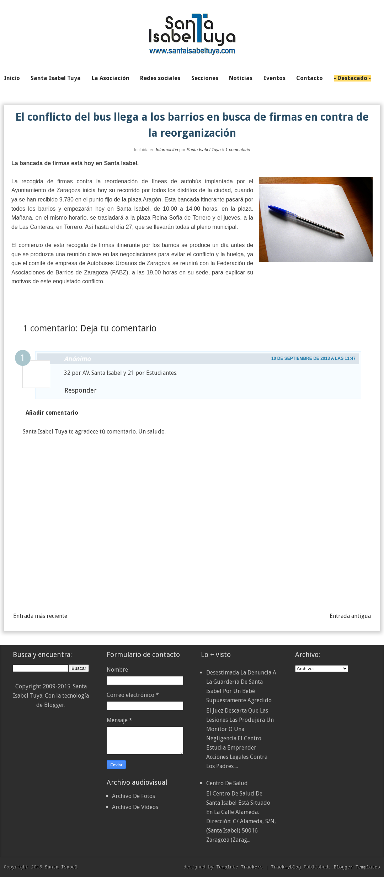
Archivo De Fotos (133, 796)
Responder (80, 390)
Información (167, 149)
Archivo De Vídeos (135, 807)
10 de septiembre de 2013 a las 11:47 (313, 358)
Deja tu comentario (118, 328)
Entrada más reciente (40, 616)
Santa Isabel (61, 867)
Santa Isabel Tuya (204, 149)
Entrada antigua (350, 616)
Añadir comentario (52, 412)
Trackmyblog (286, 867)
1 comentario (237, 149)
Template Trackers (239, 867)
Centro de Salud (227, 783)
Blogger (54, 705)
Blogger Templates (357, 867)
